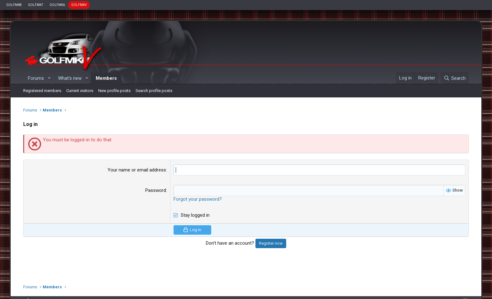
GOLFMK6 (57, 5)
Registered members (42, 90)
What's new (70, 78)
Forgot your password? (198, 199)
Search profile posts (154, 90)
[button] (49, 78)
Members (106, 78)
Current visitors (79, 90)
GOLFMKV (79, 5)
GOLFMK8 (14, 5)
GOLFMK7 (35, 5)
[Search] (454, 78)
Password (155, 190)
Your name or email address (137, 170)
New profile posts (114, 90)
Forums (36, 78)
